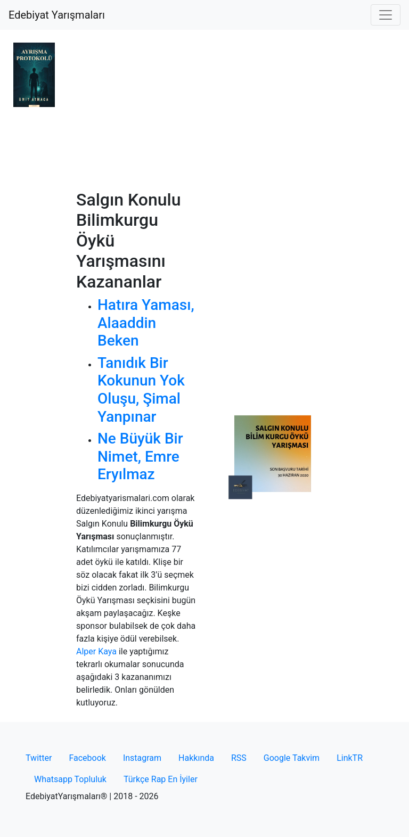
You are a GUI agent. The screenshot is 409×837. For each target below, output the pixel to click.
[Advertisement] (204, 109)
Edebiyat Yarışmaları (57, 15)
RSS (239, 758)
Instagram (142, 758)
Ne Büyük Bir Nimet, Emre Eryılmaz (140, 456)
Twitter (39, 758)
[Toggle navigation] (385, 15)
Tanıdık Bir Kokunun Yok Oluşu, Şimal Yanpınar (141, 389)
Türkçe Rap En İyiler (161, 779)
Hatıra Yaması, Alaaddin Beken (145, 322)
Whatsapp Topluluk (70, 779)
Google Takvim (292, 758)
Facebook (87, 758)
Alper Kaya (96, 651)
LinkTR (350, 758)
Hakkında (196, 758)
